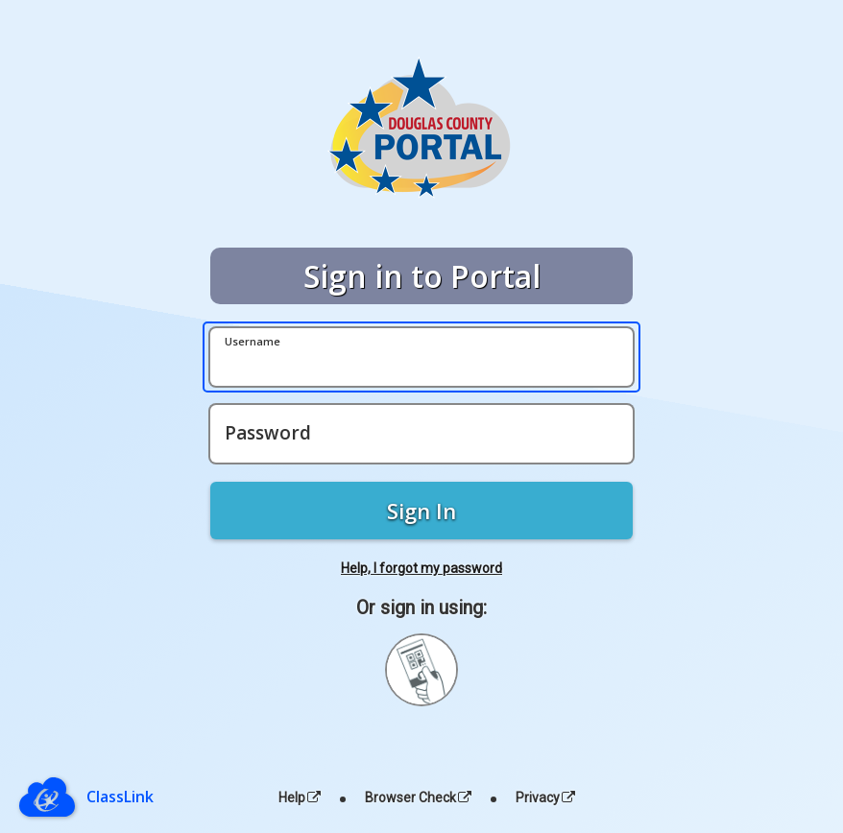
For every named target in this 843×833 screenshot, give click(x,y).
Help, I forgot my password (421, 568)
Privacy (545, 797)
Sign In (421, 510)
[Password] (421, 434)
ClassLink (120, 796)
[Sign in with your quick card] (421, 669)
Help (299, 797)
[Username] (421, 357)
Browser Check (418, 797)
